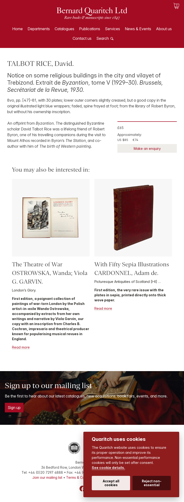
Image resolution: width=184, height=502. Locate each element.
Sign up (14, 407)
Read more (21, 347)
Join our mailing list (47, 477)
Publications (89, 28)
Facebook (82, 488)
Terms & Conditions (81, 477)
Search (102, 38)
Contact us (82, 38)
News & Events (138, 28)
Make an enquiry (147, 148)
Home (17, 28)
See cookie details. (108, 468)
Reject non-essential (151, 483)
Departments (39, 28)
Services (112, 28)
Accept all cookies (111, 483)
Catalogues (64, 28)
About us (164, 28)
